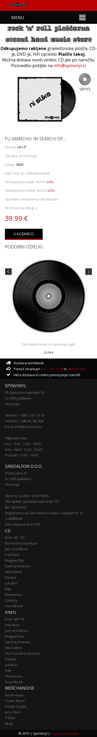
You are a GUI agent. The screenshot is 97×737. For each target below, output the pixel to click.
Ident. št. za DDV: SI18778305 (27, 495)
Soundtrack (14, 606)
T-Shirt (10, 717)
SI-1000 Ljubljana (18, 398)
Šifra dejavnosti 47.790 (22, 524)
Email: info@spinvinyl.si (23, 426)
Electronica (13, 594)
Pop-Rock (12, 554)
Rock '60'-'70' (15, 537)
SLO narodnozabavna (22, 653)
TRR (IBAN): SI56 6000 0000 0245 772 (32, 501)
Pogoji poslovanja (65, 733)
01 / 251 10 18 (52, 369)
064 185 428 (76, 369)
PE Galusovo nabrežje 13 (24, 392)
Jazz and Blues (16, 549)
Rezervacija (14, 695)
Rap (8, 588)
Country (11, 600)
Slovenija (12, 404)
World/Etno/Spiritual (21, 543)
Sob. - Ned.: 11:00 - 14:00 (23, 449)
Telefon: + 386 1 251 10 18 (24, 415)
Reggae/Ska (14, 560)
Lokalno (11, 583)
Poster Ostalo (15, 706)
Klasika (10, 577)
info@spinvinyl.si (70, 65)
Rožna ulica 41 (16, 473)
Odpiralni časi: (16, 438)
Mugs (9, 723)
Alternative (13, 571)
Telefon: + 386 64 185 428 (24, 421)
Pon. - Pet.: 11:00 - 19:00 (23, 443)
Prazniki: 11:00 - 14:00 (21, 455)
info (50, 182)
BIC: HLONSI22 (16, 507)
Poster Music (15, 700)
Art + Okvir (13, 712)
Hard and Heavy (18, 566)
